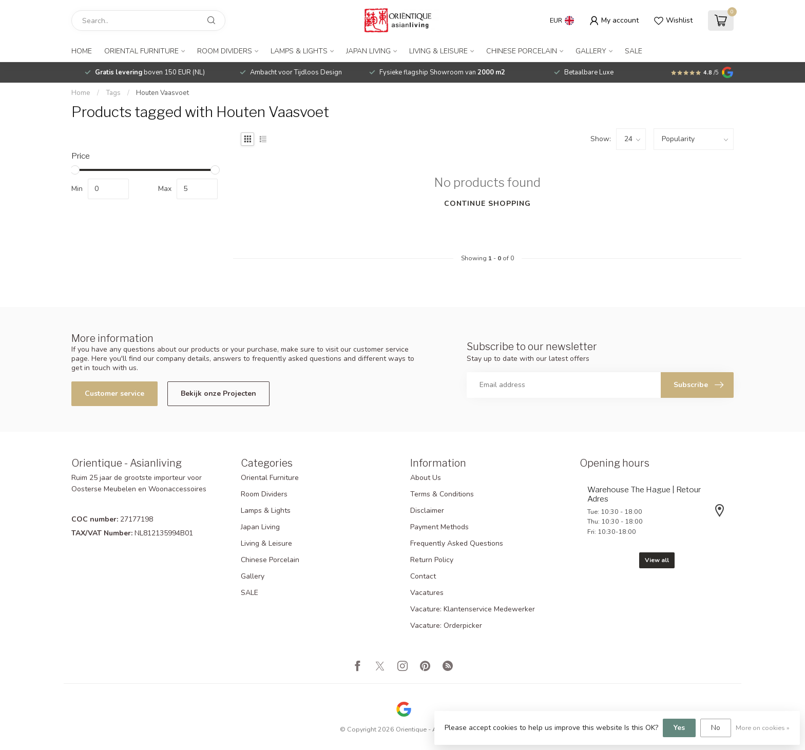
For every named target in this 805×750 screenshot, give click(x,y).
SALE (633, 51)
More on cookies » (763, 727)
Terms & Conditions (442, 494)
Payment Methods (439, 527)
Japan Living (368, 51)
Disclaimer (427, 510)
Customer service (114, 393)
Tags (113, 93)
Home (81, 51)
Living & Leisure (438, 51)
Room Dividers (224, 51)
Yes (679, 728)
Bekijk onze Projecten (218, 393)
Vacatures (427, 593)
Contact (423, 576)
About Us (425, 478)
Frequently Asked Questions (456, 543)
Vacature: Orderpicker (446, 625)
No (715, 728)
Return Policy (431, 560)
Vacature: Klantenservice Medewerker (472, 609)
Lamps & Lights (299, 51)
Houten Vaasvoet (162, 93)
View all (657, 560)
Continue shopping (487, 203)
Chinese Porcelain (521, 51)
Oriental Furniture (141, 51)
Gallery (591, 51)
